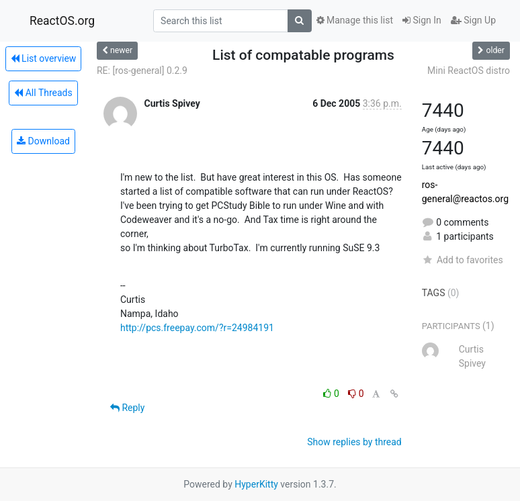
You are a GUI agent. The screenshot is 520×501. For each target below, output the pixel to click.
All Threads (43, 92)
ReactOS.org (62, 21)
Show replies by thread (354, 442)
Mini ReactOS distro (468, 70)
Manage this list (354, 20)
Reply (127, 407)
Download (43, 141)
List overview (44, 58)
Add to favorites (462, 260)
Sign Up (473, 20)
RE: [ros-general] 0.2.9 (142, 70)
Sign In (421, 20)
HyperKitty (256, 484)
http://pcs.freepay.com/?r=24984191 (197, 327)
